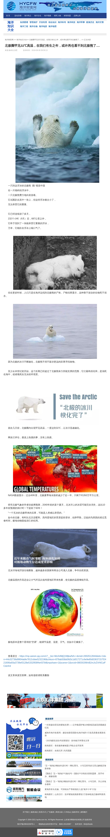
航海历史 (90, 22)
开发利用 (43, 22)
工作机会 (67, 812)
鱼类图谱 (24, 22)
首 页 (8, 16)
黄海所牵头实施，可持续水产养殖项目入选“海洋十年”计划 (70, 789)
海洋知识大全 (21, 40)
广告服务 (50, 812)
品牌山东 (77, 16)
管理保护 (34, 22)
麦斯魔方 (83, 812)
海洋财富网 (9, 40)
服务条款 (34, 812)
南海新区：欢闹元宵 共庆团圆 (58, 750)
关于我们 (26, 812)
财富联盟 (67, 16)
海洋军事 (81, 22)
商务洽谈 (59, 812)
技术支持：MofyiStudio (84, 824)
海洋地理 (52, 26)
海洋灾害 (100, 22)
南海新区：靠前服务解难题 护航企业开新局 (64, 745)
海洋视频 (47, 16)
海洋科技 (71, 22)
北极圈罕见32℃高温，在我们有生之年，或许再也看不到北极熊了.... (55, 40)
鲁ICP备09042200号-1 (26, 824)
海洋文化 (37, 16)
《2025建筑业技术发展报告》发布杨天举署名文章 (67, 740)
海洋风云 (27, 16)
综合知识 (52, 22)
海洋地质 (43, 26)
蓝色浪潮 (17, 16)
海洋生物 (34, 26)
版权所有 (75, 812)
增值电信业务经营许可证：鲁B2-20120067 (55, 824)
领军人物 (57, 16)
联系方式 (42, 812)
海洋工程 (24, 26)
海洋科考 (62, 22)
